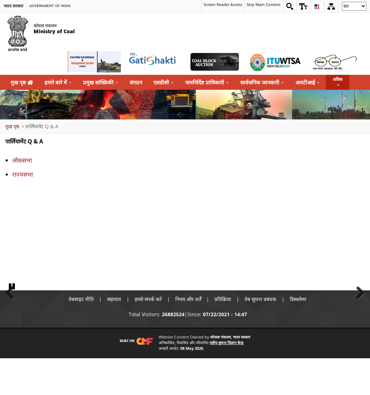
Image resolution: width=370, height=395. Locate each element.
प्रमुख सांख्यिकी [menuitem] (100, 82)
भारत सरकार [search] (13, 6)
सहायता (114, 335)
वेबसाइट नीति (81, 335)
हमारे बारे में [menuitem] (58, 82)
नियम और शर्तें (188, 335)
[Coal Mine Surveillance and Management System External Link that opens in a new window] (94, 61)
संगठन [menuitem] (136, 82)
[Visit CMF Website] (135, 377)
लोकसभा (22, 160)
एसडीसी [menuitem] (163, 82)
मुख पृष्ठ (22, 82)
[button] (303, 6)
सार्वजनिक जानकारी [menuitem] (262, 82)
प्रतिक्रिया (223, 335)
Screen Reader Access (218, 5)
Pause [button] (12, 322)
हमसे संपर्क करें (148, 335)
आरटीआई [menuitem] (307, 82)
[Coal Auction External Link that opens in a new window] (214, 61)
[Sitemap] (331, 6)
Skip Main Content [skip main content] (263, 5)
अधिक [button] (337, 79)
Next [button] (358, 310)
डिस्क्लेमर (298, 335)
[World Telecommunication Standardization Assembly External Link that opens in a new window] (274, 61)
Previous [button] (12, 310)
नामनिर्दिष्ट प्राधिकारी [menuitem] (207, 82)
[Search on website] (289, 6)
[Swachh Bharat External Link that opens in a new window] (334, 61)
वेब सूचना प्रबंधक (261, 335)
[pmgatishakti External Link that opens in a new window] (154, 61)
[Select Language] (354, 6)
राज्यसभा (22, 174)
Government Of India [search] (50, 6)
